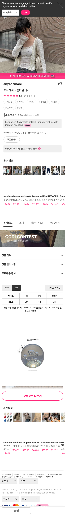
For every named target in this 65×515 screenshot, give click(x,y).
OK (25, 12)
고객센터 (39, 476)
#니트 (31, 101)
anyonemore (12, 84)
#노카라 (8, 107)
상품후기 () (37, 222)
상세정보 (7, 222)
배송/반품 (55, 222)
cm (16, 287)
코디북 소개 (6, 474)
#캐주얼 (8, 101)
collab (29, 476)
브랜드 (16, 474)
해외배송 (19, 476)
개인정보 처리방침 (55, 474)
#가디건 (42, 101)
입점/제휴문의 (7, 476)
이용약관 (40, 474)
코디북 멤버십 (28, 474)
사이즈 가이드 (54, 287)
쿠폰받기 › (11, 139)
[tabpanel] (6, 186)
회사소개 (49, 476)
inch (7, 287)
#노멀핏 (54, 101)
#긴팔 (19, 107)
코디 (21, 222)
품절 (16, 511)
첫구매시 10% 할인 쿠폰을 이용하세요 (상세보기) (24, 132)
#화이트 (20, 101)
